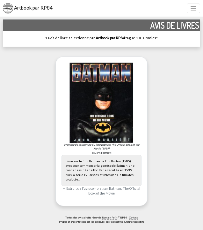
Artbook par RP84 (28, 8)
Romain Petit (109, 217)
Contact (133, 217)
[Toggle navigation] (193, 8)
